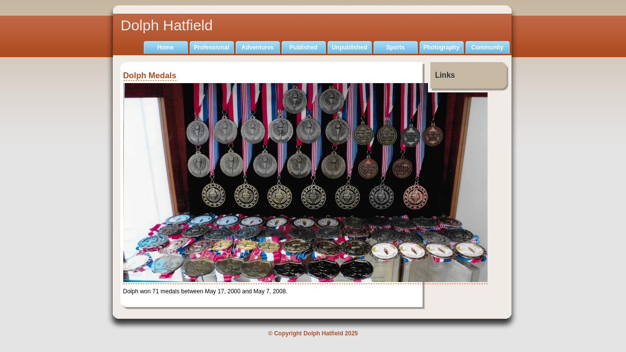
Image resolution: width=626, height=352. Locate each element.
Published (303, 47)
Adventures (257, 47)
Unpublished (349, 47)
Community (487, 47)
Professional (211, 47)
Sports (395, 47)
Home (165, 47)
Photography (442, 47)
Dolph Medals (150, 75)
